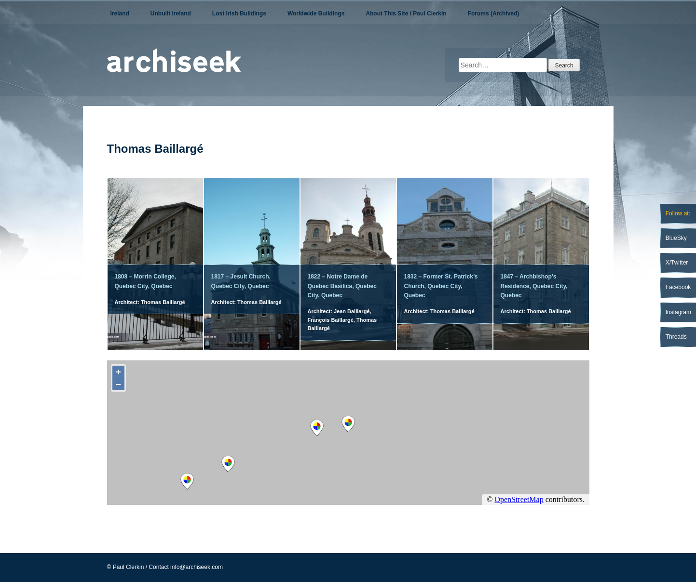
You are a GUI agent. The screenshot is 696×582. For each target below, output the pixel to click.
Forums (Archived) (493, 13)
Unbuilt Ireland (170, 13)
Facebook (678, 287)
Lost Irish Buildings (239, 13)
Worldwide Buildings (315, 13)
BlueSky (676, 238)
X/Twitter (677, 262)
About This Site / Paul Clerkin (406, 13)
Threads (676, 336)
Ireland (119, 13)
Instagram (678, 312)
